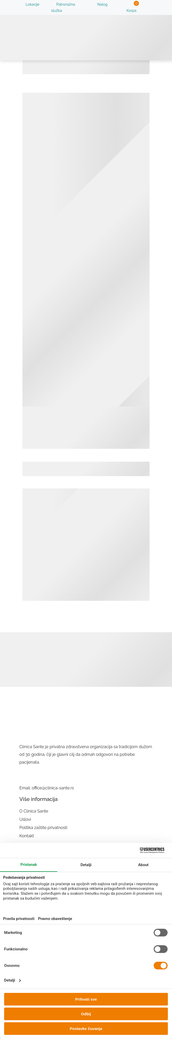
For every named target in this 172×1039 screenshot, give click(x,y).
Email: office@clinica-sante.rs (46, 787)
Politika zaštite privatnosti (43, 827)
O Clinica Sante (33, 811)
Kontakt (26, 835)
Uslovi (25, 819)
